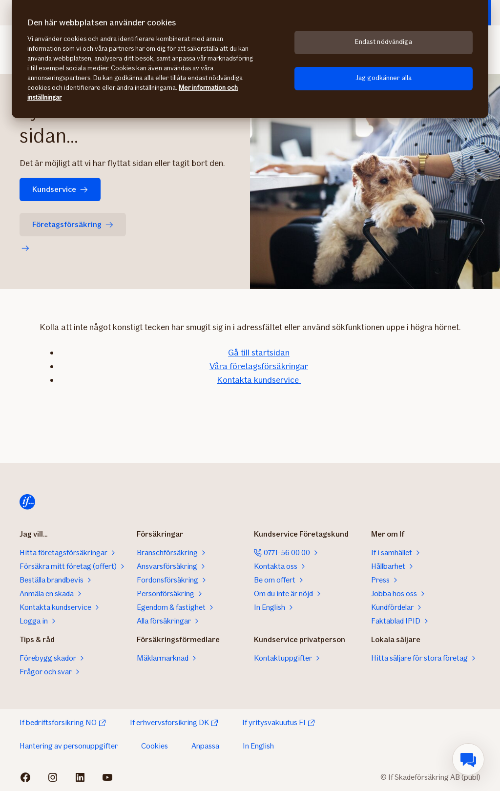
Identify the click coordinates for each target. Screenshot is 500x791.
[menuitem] (468, 759)
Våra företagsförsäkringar (258, 366)
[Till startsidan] (27, 502)
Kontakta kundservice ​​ (259, 380)
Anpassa (205, 745)
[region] (250, 59)
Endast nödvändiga (383, 42)
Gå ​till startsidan (259, 352)
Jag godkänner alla (383, 78)
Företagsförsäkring (72, 224)
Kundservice (60, 189)
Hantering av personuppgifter (69, 745)
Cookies (154, 745)
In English (258, 745)
